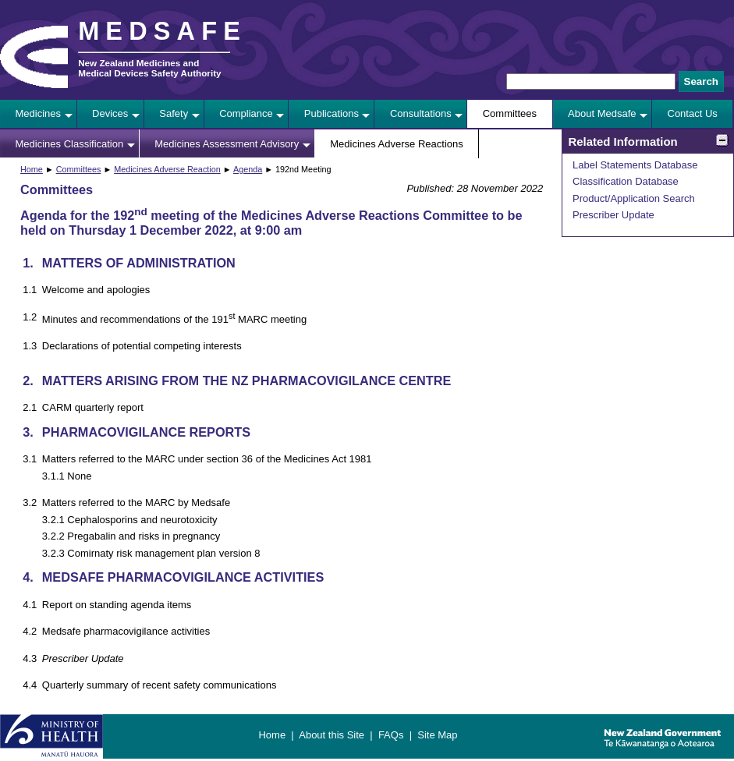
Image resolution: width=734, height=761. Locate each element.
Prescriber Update (613, 215)
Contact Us (693, 113)
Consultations (421, 113)
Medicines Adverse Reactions (396, 144)
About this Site (331, 735)
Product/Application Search (634, 198)
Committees (510, 113)
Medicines (39, 113)
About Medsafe (602, 113)
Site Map (437, 735)
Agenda (247, 169)
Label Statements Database (635, 165)
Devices (110, 113)
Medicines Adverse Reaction (167, 169)
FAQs (391, 735)
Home (31, 169)
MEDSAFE (162, 31)
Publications (331, 113)
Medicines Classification (70, 144)
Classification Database (626, 181)
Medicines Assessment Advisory (226, 144)
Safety (173, 113)
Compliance (246, 113)
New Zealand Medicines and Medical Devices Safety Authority (149, 68)
